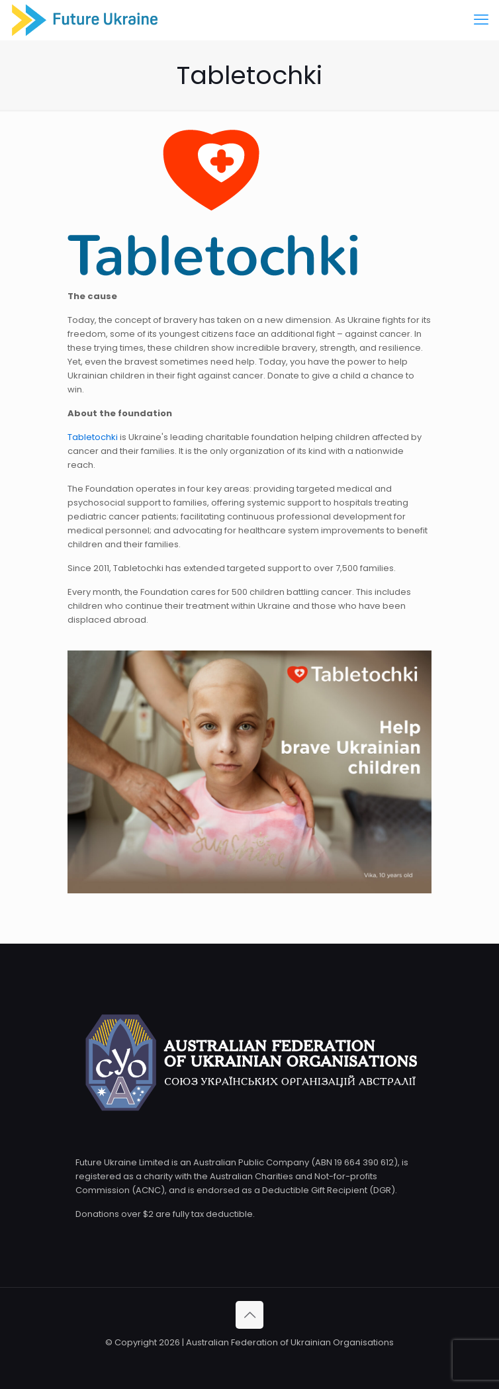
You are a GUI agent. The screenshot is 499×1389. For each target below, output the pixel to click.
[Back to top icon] (249, 1315)
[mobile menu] (481, 20)
